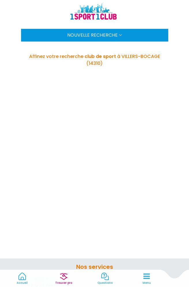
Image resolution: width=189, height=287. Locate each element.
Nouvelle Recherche (94, 35)
